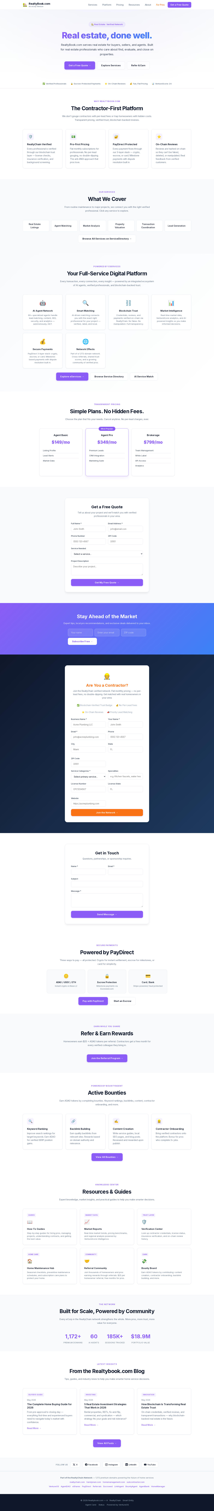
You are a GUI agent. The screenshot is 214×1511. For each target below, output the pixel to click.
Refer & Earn (138, 65)
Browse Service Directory (109, 376)
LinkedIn (130, 1464)
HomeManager (158, 1486)
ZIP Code (112, 536)
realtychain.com (77, 1482)
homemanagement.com (114, 1482)
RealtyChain (115, 1500)
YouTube (150, 1464)
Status (101, 1504)
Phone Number (78, 536)
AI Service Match (144, 376)
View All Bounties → (107, 1157)
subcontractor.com (135, 1482)
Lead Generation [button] (178, 225)
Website (75, 798)
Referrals (97, 1486)
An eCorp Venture (36, 7)
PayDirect (86, 1486)
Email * (74, 731)
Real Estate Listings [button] (38, 226)
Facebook (91, 1464)
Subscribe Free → (82, 641)
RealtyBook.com (39, 3)
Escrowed (108, 1486)
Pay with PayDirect (93, 1001)
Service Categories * (80, 771)
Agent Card (90, 1504)
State (110, 744)
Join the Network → (107, 812)
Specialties (113, 771)
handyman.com (94, 1482)
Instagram (111, 1464)
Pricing (120, 4)
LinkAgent (119, 1486)
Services (92, 4)
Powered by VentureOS (118, 1504)
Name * (74, 866)
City (73, 744)
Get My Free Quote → (107, 582)
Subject (74, 879)
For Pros (160, 4)
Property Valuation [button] (123, 226)
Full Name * (76, 523)
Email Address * (115, 523)
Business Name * (79, 719)
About (148, 4)
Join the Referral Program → (107, 1058)
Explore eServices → (72, 376)
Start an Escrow (122, 1001)
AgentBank (144, 1486)
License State (114, 783)
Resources (134, 4)
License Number (78, 783)
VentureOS (54, 1486)
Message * (76, 891)
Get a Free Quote (179, 4)
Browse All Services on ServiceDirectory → (107, 238)
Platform (106, 4)
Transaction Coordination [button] (150, 226)
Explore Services (111, 65)
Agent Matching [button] (64, 225)
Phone (111, 731)
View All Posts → (107, 1443)
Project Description (80, 561)
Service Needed (78, 548)
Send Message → (107, 914)
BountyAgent (131, 1486)
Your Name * (114, 719)
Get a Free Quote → (80, 65)
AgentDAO (66, 1486)
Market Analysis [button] (93, 225)
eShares (76, 1486)
